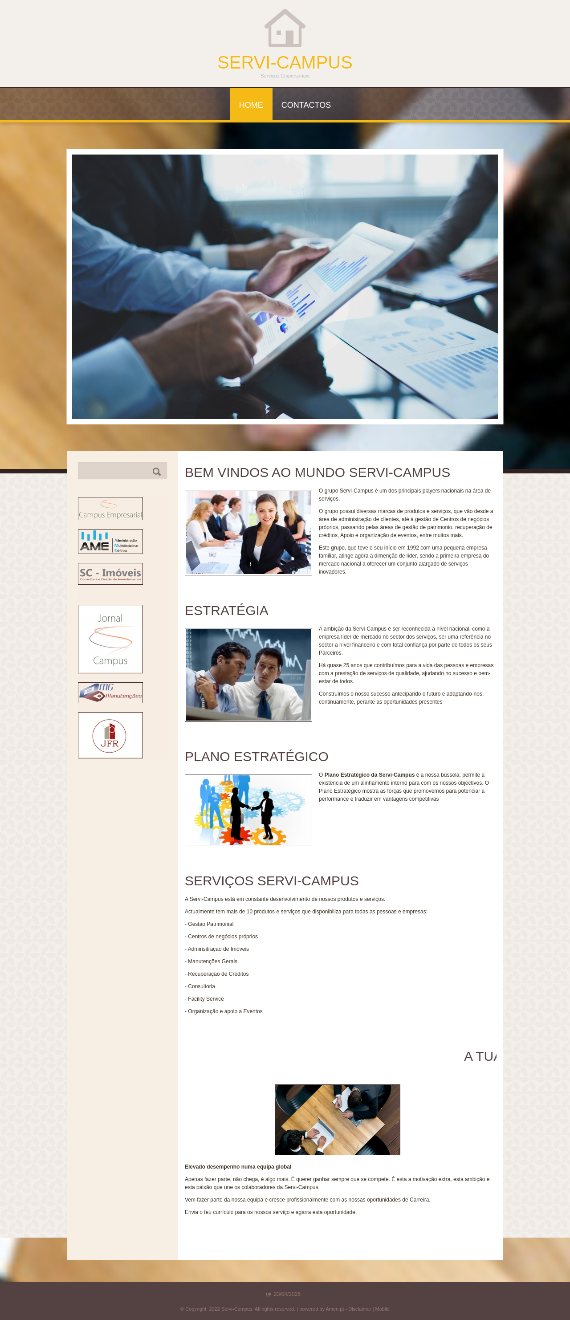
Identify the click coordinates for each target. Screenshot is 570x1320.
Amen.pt (335, 1309)
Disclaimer (359, 1309)
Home (251, 105)
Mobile (382, 1309)
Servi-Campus (285, 62)
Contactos (306, 105)
